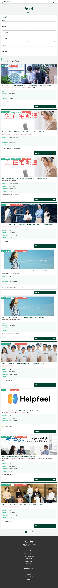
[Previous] (1, 532)
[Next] (56, 532)
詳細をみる (38, 107)
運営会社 (29, 579)
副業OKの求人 (29, 558)
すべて (29, 23)
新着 (54, 60)
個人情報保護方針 (29, 577)
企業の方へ (29, 572)
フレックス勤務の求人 (29, 556)
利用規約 (29, 574)
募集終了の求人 (29, 563)
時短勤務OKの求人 (29, 561)
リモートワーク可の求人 (29, 554)
